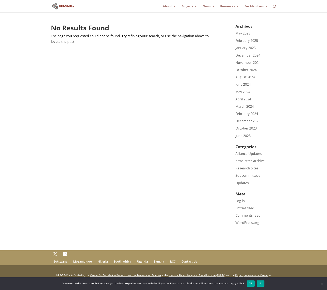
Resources (227, 6)
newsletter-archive (250, 161)
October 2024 (246, 70)
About (167, 6)
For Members (254, 6)
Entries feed (244, 208)
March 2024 (244, 106)
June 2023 (243, 135)
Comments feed (247, 215)
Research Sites (246, 168)
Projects (187, 6)
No (260, 283)
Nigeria (103, 261)
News (207, 6)
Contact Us (189, 261)
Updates (242, 183)
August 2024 (245, 77)
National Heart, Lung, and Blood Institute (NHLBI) (197, 275)
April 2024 (243, 99)
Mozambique (82, 261)
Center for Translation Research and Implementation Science (125, 275)
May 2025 (242, 33)
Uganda (142, 261)
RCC (173, 261)
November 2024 (247, 62)
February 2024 (246, 113)
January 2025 (245, 48)
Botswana (60, 261)
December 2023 (247, 121)
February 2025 (246, 40)
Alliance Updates (248, 153)
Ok (251, 283)
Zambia (159, 261)
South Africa (122, 261)
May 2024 (242, 92)
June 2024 (243, 84)
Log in (240, 201)
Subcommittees (247, 175)
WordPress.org (247, 222)
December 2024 (247, 55)
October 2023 (246, 128)
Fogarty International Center (251, 275)
